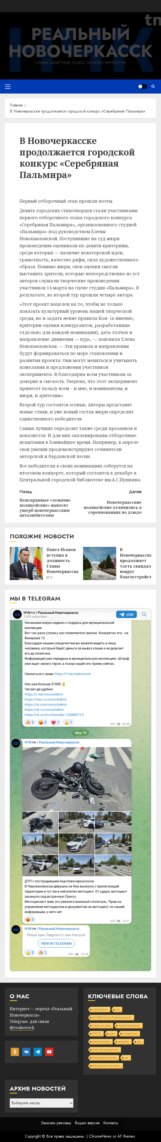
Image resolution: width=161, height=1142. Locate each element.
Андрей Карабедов (129, 1025)
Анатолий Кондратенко (105, 1049)
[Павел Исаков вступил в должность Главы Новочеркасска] (26, 563)
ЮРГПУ (97, 1033)
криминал (123, 1041)
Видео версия (87, 1123)
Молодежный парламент (106, 1065)
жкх (126, 1057)
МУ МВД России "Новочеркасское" (112, 1017)
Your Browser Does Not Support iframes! (80, 789)
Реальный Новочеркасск (80, 42)
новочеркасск (100, 1009)
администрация (101, 1041)
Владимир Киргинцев (105, 1057)
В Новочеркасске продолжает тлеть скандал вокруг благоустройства (138, 563)
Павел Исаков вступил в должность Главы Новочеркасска (63, 560)
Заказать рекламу (56, 1123)
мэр (139, 1041)
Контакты (110, 1123)
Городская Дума (102, 1025)
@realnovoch (22, 1027)
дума (112, 1033)
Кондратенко (130, 1033)
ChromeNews (100, 1136)
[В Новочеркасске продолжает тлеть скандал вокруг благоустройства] (99, 563)
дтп (118, 1009)
